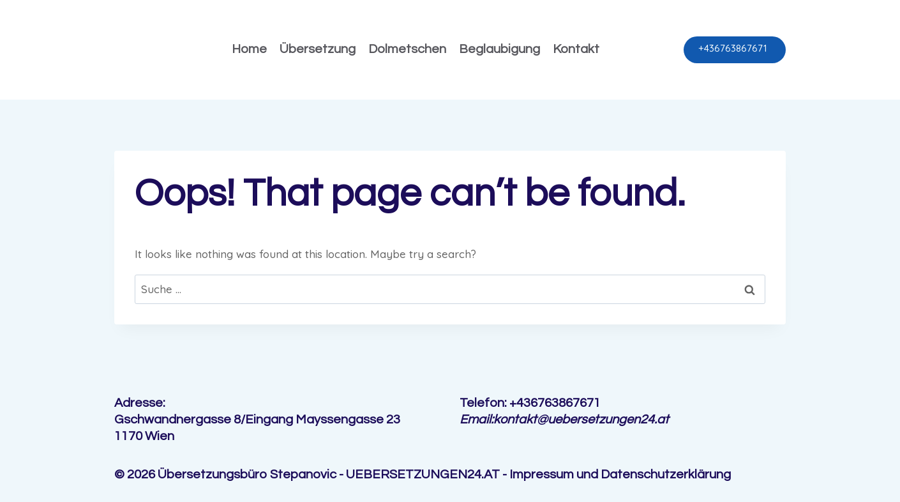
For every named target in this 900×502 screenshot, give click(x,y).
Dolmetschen (407, 49)
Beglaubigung (499, 49)
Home (249, 49)
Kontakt (576, 49)
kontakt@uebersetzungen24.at (581, 419)
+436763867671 (732, 48)
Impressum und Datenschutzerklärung (620, 474)
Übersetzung (318, 49)
